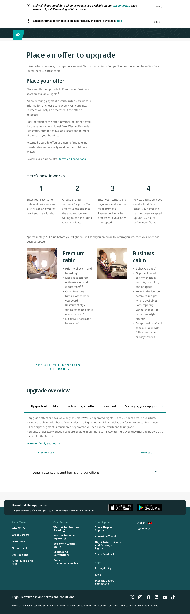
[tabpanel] (95, 431)
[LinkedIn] (156, 597)
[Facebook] (148, 597)
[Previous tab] (157, 406)
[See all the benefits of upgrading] (58, 367)
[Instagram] (140, 597)
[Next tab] (162, 406)
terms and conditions (72, 159)
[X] (132, 597)
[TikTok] (173, 597)
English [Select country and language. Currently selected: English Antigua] (146, 523)
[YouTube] (165, 597)
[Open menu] (175, 33)
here (119, 20)
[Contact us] (143, 529)
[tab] (45, 406)
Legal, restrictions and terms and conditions (43, 597)
